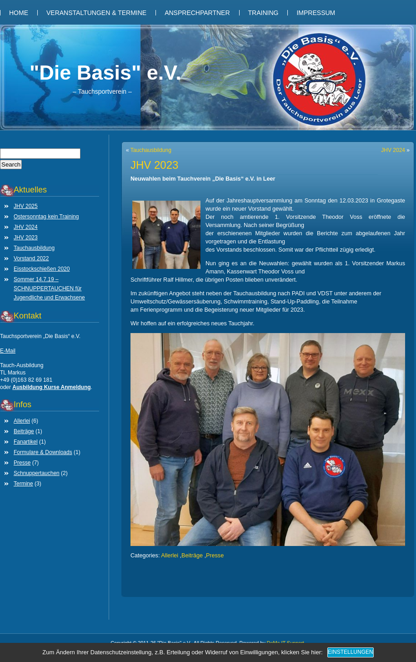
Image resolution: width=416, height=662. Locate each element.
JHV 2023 (26, 237)
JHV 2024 (26, 227)
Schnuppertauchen (37, 473)
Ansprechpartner (197, 12)
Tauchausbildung (34, 248)
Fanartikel (26, 442)
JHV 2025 (26, 206)
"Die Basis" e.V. (105, 72)
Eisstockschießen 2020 (42, 269)
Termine (23, 483)
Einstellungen (350, 652)
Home (18, 12)
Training (263, 12)
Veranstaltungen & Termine (96, 12)
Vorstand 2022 (31, 258)
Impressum (315, 12)
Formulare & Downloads (43, 452)
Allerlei (22, 421)
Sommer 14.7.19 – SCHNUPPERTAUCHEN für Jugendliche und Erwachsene (49, 288)
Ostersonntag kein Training (46, 216)
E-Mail (7, 351)
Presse (22, 463)
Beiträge (24, 431)
